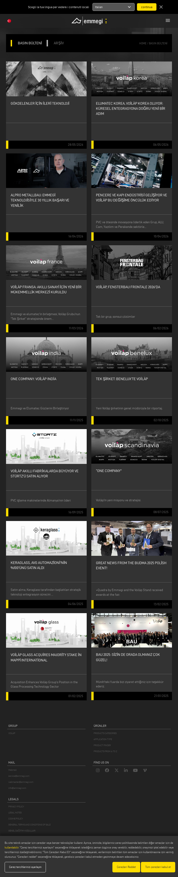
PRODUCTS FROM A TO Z (105, 751)
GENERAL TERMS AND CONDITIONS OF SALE (29, 824)
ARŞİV (59, 43)
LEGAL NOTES (15, 812)
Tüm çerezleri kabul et (158, 866)
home (142, 43)
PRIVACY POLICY (16, 806)
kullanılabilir (12, 847)
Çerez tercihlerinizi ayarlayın (25, 866)
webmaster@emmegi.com (20, 782)
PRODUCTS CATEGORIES (105, 733)
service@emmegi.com (18, 776)
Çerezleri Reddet (126, 866)
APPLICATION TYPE (103, 739)
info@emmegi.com (17, 788)
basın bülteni (158, 43)
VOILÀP (11, 733)
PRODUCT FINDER (102, 745)
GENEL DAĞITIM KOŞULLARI (21, 830)
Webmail (12, 770)
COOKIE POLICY (15, 818)
